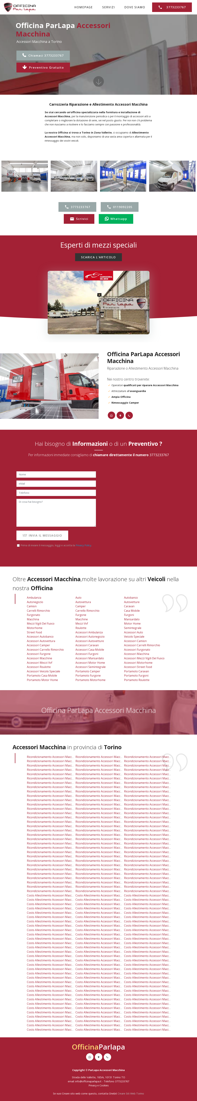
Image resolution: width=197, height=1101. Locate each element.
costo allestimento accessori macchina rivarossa (58, 1008)
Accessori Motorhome (138, 663)
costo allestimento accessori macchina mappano (58, 947)
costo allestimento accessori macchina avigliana (106, 1012)
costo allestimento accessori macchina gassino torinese (64, 991)
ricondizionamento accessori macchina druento (58, 761)
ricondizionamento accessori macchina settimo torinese (112, 822)
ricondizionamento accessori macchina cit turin (106, 778)
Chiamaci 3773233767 (43, 55)
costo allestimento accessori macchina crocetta (155, 917)
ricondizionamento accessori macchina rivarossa (58, 869)
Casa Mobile (132, 611)
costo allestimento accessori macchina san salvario (60, 939)
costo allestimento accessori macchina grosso (105, 1004)
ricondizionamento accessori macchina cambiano (156, 887)
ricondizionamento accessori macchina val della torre (159, 835)
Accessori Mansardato (89, 658)
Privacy (93, 1085)
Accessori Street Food (138, 667)
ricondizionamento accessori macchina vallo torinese (110, 852)
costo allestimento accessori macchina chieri (104, 1021)
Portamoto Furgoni (136, 675)
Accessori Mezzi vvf (39, 663)
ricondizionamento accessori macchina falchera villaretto (64, 783)
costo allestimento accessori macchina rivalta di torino (160, 952)
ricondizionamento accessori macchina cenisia (154, 774)
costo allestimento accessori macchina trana (56, 1012)
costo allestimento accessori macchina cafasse (57, 1004)
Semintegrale (132, 628)
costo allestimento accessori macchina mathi (104, 1008)
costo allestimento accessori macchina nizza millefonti (111, 930)
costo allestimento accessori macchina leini (55, 956)
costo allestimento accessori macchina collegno (106, 900)
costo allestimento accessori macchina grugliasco (156, 904)
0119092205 (120, 207)
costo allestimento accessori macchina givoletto (155, 956)
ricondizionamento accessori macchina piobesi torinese (63, 891)
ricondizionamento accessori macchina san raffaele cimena (114, 878)
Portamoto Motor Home (42, 680)
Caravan (129, 606)
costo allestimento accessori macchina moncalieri (107, 965)
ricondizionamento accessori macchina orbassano (156, 826)
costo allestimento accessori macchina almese (154, 1008)
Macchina (33, 619)
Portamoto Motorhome (90, 680)
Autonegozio (35, 602)
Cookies (104, 1085)
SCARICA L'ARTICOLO (98, 257)
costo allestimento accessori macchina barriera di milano (112, 908)
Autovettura (83, 602)
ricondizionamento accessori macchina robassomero (110, 813)
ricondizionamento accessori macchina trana (56, 874)
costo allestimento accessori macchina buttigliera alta (110, 978)
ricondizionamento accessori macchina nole (152, 843)
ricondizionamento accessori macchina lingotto (106, 783)
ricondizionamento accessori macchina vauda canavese (111, 887)
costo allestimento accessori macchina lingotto (106, 921)
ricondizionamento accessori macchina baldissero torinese (65, 848)
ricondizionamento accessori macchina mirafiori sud (61, 791)
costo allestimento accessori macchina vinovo (154, 1004)
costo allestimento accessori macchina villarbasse (59, 973)
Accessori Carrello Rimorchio (45, 650)
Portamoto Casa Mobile (42, 675)
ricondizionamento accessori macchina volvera (57, 887)
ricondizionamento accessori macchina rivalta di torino (160, 813)
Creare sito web (71, 1093)
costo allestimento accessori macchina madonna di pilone (113, 925)
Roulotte (80, 628)
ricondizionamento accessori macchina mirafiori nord (159, 787)
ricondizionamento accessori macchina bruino (105, 843)
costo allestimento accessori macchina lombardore (60, 999)
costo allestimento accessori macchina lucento (154, 921)
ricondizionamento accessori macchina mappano (58, 809)
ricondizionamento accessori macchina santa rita (107, 800)
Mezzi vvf (81, 623)
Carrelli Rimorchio (38, 611)
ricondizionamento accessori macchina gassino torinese (64, 852)
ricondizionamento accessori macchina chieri (104, 882)
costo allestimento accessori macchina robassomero (109, 952)
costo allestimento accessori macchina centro (57, 917)
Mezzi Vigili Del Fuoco (40, 623)
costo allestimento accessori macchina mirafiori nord (158, 925)
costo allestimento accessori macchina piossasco (156, 1012)
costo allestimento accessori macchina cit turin (106, 917)
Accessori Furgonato (137, 650)
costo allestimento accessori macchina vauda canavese (111, 1025)
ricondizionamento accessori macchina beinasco (155, 809)
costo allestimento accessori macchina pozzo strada (61, 934)
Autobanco (131, 598)
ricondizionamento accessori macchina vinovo (154, 865)
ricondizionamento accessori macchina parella (154, 791)
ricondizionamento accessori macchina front (104, 891)
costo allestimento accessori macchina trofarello (107, 995)
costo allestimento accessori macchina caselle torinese (111, 947)
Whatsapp (116, 219)
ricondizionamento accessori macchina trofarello (107, 856)
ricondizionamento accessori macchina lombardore (60, 861)
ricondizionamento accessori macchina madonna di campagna (67, 787)
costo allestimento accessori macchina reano (56, 995)
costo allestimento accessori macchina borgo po (58, 913)
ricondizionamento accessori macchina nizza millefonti (111, 791)
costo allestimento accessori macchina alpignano (59, 943)
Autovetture (132, 602)
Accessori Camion (135, 641)
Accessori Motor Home (90, 663)
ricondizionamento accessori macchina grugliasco (156, 765)
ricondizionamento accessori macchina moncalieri (107, 826)
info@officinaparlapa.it (88, 1081)
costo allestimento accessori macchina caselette (58, 952)
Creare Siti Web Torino (131, 1093)
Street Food (34, 632)
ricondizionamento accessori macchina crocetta (155, 778)
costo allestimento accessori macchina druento (58, 900)
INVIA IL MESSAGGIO (42, 535)
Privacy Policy (83, 545)
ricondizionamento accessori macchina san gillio (107, 804)
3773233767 (172, 7)
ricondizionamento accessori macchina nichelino (58, 826)
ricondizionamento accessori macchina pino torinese (110, 830)
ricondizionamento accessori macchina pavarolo (155, 861)
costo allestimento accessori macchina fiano (56, 978)
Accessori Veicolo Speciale (43, 671)
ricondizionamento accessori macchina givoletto (155, 817)
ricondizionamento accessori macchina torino (57, 765)
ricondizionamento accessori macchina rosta (56, 830)
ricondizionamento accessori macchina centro (57, 778)
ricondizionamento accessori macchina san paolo (156, 796)
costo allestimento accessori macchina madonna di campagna (67, 925)
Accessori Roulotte (39, 667)
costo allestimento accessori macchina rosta (56, 969)
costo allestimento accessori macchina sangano (155, 991)
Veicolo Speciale (134, 636)
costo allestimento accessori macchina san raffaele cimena (114, 1016)
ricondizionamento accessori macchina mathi (104, 869)
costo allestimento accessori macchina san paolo (156, 934)
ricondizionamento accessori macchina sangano (155, 852)
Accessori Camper (38, 645)
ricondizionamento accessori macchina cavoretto (107, 774)
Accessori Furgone (39, 654)
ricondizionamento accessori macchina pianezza (106, 765)
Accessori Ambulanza (89, 632)
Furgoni (129, 615)
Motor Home (132, 623)
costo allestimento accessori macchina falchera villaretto (64, 921)
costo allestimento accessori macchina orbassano (156, 965)
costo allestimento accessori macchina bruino (105, 982)
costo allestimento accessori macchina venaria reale (158, 895)
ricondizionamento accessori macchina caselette (58, 813)
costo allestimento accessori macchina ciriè (104, 973)
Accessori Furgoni (86, 654)
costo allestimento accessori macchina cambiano (156, 1025)
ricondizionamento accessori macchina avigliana (106, 874)
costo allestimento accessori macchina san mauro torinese (114, 956)
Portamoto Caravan (136, 671)
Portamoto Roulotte (136, 680)
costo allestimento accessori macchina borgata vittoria (159, 908)
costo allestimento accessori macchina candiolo (155, 995)
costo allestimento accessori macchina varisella (58, 982)
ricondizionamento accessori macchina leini (55, 817)
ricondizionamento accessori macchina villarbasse (59, 835)
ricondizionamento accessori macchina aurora (57, 770)
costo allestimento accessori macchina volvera (57, 1025)
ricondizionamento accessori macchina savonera (107, 757)
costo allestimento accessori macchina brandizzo (156, 1021)
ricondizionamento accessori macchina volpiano (106, 848)
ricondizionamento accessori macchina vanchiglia (156, 800)
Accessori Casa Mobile (89, 650)
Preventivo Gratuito (43, 67)
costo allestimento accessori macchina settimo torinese (112, 960)
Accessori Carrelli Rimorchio (142, 645)
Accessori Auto (133, 632)
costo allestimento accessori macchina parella (154, 930)
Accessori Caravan (87, 645)
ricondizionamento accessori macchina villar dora (59, 882)
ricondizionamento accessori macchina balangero (156, 891)
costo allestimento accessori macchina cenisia (154, 913)
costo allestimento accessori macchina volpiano (106, 986)
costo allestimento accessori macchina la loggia (106, 999)
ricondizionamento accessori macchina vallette (57, 757)
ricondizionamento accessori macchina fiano (56, 839)
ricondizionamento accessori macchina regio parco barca (112, 796)
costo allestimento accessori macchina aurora (57, 908)
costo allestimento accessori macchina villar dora (59, 1021)
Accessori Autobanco (40, 636)
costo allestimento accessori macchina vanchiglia (156, 939)
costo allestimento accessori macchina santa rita (107, 939)
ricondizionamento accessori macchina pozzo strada (61, 796)
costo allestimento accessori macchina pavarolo (155, 999)
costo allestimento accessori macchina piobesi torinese (63, 1030)
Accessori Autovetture (89, 641)
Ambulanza (34, 598)
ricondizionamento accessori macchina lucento (155, 783)
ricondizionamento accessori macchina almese (154, 869)
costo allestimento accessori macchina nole (152, 982)
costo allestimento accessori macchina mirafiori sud (61, 930)
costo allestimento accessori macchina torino (57, 904)
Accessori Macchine (39, 658)
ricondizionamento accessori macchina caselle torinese (111, 809)
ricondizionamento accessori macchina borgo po (58, 774)
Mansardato (132, 619)
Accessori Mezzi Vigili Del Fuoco (144, 658)
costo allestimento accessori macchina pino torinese (110, 969)
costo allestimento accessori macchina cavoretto (107, 913)
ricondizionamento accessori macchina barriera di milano (112, 770)
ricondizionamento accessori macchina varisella (58, 843)
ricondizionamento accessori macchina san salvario (60, 800)
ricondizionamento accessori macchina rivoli (153, 804)
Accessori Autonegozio (90, 636)
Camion (32, 606)
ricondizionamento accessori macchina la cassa (58, 822)
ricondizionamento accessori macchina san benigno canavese (67, 878)
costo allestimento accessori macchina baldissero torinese (65, 986)
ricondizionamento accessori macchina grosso (105, 865)
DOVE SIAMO (134, 7)
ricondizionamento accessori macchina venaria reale (158, 757)
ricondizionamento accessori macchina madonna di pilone (113, 787)
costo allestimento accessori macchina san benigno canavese (67, 1016)
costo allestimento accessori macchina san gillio (106, 943)
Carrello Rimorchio (87, 611)
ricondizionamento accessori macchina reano (56, 856)
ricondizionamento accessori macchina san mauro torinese (114, 817)
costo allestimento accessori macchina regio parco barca (112, 934)
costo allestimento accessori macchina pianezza (106, 904)
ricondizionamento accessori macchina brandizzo (156, 882)
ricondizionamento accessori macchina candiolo (155, 856)
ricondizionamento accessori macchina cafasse (57, 865)
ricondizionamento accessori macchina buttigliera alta (110, 839)
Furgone (80, 615)
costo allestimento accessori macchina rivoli (153, 943)
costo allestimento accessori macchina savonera (107, 895)
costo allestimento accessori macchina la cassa (58, 960)
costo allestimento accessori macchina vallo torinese (110, 991)
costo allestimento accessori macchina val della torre (159, 973)
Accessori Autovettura (41, 641)
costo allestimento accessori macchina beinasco (155, 947)
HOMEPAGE (83, 7)
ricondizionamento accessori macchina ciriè (104, 835)
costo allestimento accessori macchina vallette (57, 895)
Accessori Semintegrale (90, 667)
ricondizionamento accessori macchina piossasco (156, 874)
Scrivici (79, 219)
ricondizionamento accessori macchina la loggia (107, 861)
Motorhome (34, 628)
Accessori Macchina (136, 654)
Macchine (81, 619)
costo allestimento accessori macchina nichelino (58, 965)
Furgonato (33, 615)
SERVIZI (108, 7)
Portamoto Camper (87, 671)
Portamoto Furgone (88, 675)
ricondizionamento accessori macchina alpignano (59, 804)
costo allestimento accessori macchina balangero (156, 1030)
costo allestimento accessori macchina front (104, 1030)
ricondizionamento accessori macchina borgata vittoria (159, 770)
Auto (78, 598)
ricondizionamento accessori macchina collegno (106, 761)
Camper (80, 606)
